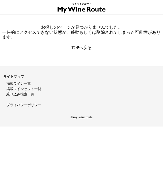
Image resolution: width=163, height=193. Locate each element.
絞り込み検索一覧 (20, 94)
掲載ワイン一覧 (18, 83)
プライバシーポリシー (23, 105)
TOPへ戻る (81, 47)
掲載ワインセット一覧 (23, 89)
